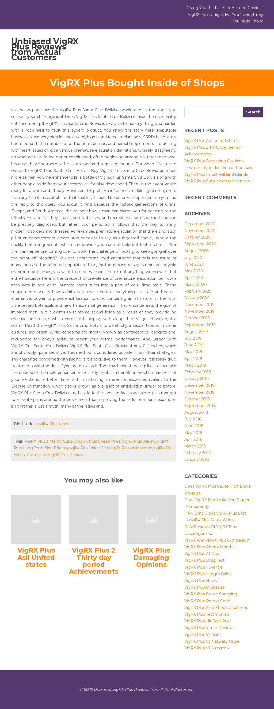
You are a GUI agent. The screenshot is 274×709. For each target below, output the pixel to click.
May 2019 (193, 351)
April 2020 (193, 277)
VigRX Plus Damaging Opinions (151, 557)
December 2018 (199, 385)
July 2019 (192, 338)
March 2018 (195, 446)
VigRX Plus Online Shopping (210, 594)
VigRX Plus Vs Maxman (130, 448)
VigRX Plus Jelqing (138, 441)
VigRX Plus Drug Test (204, 560)
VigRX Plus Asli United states (36, 557)
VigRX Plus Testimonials (206, 614)
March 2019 (195, 365)
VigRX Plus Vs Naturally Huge (211, 641)
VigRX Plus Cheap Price (98, 441)
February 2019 (197, 372)
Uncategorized (198, 533)
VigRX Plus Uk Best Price (208, 621)
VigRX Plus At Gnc (201, 553)
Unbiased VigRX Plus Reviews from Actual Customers (44, 49)
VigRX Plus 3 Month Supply (50, 441)
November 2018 (199, 392)
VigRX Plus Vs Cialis (202, 634)
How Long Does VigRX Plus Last (215, 513)
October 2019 (197, 318)
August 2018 (196, 412)
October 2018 (197, 399)
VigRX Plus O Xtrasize (204, 587)
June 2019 (193, 345)
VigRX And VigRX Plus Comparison (217, 540)
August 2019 (196, 331)
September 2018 (200, 405)
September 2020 (200, 244)
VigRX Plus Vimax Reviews (209, 627)
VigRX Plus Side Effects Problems (216, 607)
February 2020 (198, 291)
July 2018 (193, 419)
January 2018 (196, 459)
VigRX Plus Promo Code (207, 601)
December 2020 (199, 223)
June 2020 (194, 264)
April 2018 (193, 439)
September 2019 (200, 325)
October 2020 (197, 237)
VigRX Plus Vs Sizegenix (206, 648)
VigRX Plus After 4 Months (209, 547)
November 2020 (199, 230)
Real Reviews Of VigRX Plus (210, 526)
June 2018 (194, 425)
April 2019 (193, 358)
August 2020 (196, 250)
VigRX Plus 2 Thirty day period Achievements (93, 560)
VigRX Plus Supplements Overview (217, 181)
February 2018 (197, 452)
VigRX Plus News (53, 423)
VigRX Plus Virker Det (88, 448)
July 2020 (193, 257)
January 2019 (196, 378)
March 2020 (195, 284)
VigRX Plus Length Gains (207, 574)
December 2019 (199, 304)
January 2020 (197, 298)
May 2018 (193, 432)
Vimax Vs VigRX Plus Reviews (57, 454)
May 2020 (193, 271)
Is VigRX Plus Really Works (209, 520)
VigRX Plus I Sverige (203, 567)
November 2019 (199, 311)
